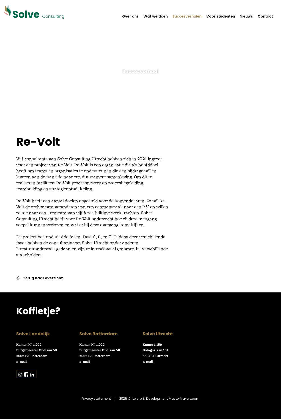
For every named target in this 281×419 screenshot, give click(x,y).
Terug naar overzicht (43, 278)
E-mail (21, 361)
